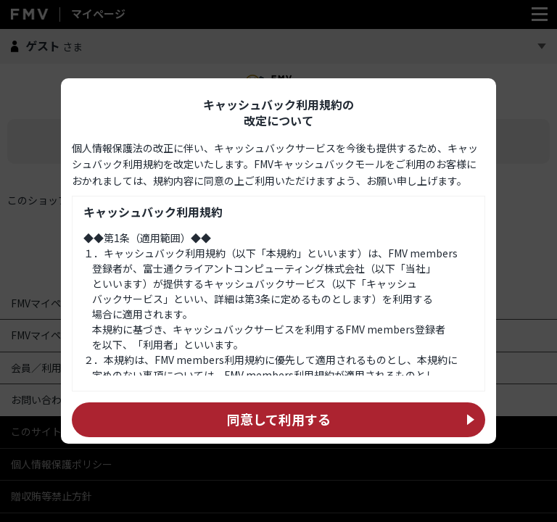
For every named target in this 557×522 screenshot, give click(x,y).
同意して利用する (279, 419)
